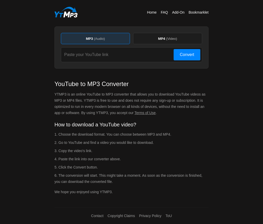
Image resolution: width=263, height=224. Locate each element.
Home (152, 12)
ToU (169, 216)
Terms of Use (145, 113)
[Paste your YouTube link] (118, 54)
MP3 (95, 39)
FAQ (164, 12)
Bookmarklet (199, 12)
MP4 (167, 39)
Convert (187, 54)
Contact (97, 216)
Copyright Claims (121, 216)
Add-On (178, 12)
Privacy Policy (150, 216)
